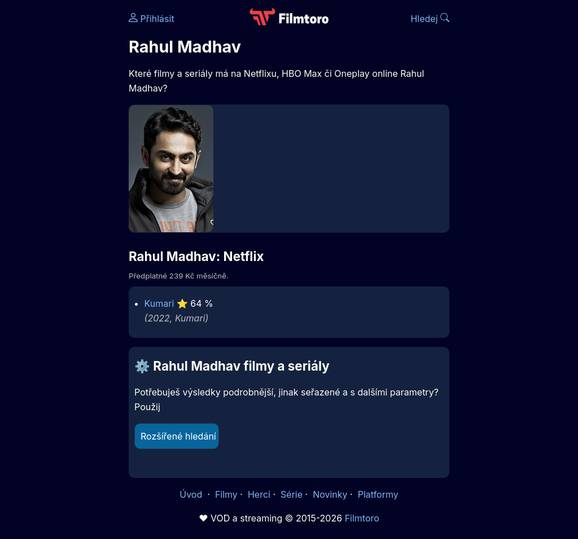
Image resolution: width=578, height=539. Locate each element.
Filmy (226, 494)
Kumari (159, 303)
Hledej (429, 18)
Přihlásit (151, 18)
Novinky (330, 494)
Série (292, 494)
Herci (259, 494)
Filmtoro (362, 518)
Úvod (191, 494)
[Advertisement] (61, 174)
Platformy (378, 494)
